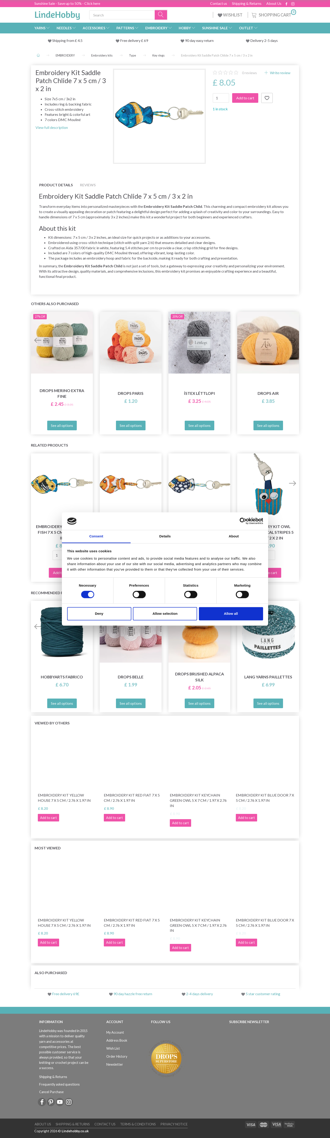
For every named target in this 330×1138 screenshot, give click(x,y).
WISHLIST (230, 14)
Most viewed (48, 848)
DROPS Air (268, 393)
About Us (273, 3)
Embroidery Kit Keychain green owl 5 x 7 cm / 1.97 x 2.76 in (198, 800)
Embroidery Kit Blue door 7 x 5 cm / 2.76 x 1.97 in (265, 797)
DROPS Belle (130, 677)
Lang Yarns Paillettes (268, 677)
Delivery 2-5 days (264, 40)
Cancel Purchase (51, 1092)
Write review (279, 72)
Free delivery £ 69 (134, 40)
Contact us (218, 3)
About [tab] (234, 536)
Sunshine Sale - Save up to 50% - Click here (67, 3)
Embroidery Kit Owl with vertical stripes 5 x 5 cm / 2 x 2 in (268, 532)
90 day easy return (199, 40)
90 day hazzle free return (132, 994)
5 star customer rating (263, 994)
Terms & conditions (138, 1124)
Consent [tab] (96, 536)
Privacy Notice (174, 1124)
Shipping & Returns (246, 3)
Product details (56, 185)
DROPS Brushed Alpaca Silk (199, 677)
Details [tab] (165, 536)
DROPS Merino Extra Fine (62, 393)
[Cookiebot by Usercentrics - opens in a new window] (243, 521)
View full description (52, 127)
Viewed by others (52, 723)
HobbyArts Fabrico (62, 677)
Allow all (231, 613)
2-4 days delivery (199, 994)
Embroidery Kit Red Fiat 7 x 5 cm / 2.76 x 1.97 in (132, 797)
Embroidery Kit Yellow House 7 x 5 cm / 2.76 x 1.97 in (64, 797)
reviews (249, 72)
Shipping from (63, 40)
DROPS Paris (130, 393)
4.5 (79, 40)
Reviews (88, 185)
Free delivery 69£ (65, 994)
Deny (99, 613)
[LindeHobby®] (57, 14)
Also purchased (51, 972)
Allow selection (164, 613)
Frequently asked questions (59, 1084)
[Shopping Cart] (273, 14)
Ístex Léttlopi (199, 393)
